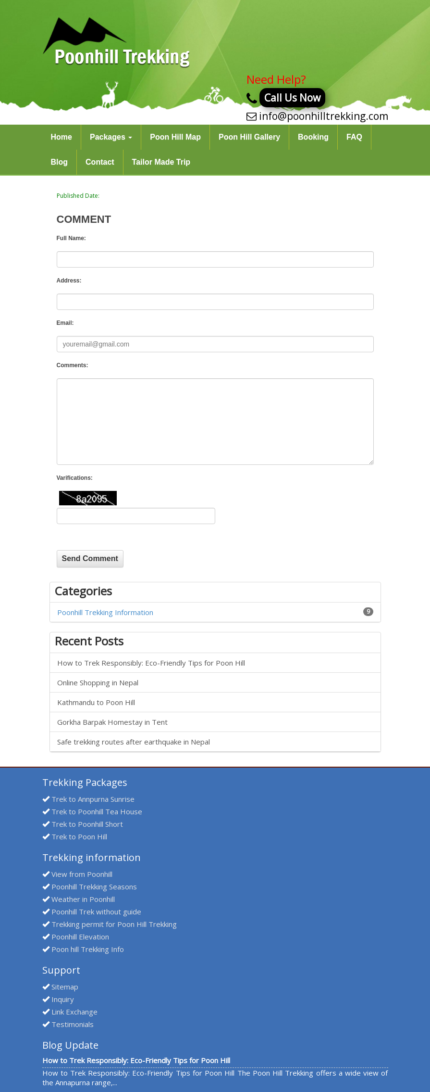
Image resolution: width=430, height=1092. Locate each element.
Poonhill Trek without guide (96, 911)
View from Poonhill (81, 874)
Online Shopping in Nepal (97, 682)
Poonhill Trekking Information (105, 612)
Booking (313, 137)
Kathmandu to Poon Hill (96, 702)
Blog (59, 162)
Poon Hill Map (175, 137)
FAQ (354, 137)
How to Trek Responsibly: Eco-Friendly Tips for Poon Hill (151, 663)
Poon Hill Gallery (249, 137)
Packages (111, 137)
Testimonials (72, 1024)
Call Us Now (292, 97)
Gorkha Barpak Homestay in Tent (112, 722)
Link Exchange (74, 1011)
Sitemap (64, 986)
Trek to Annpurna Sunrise (93, 799)
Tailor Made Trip (161, 162)
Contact (100, 162)
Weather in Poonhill (83, 899)
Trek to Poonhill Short (87, 824)
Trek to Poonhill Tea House (96, 811)
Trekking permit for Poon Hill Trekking (114, 924)
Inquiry (62, 999)
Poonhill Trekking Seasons (94, 886)
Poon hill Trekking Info (87, 949)
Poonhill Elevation (80, 936)
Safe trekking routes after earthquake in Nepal (133, 741)
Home (61, 137)
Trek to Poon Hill (79, 836)
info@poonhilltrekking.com (323, 116)
